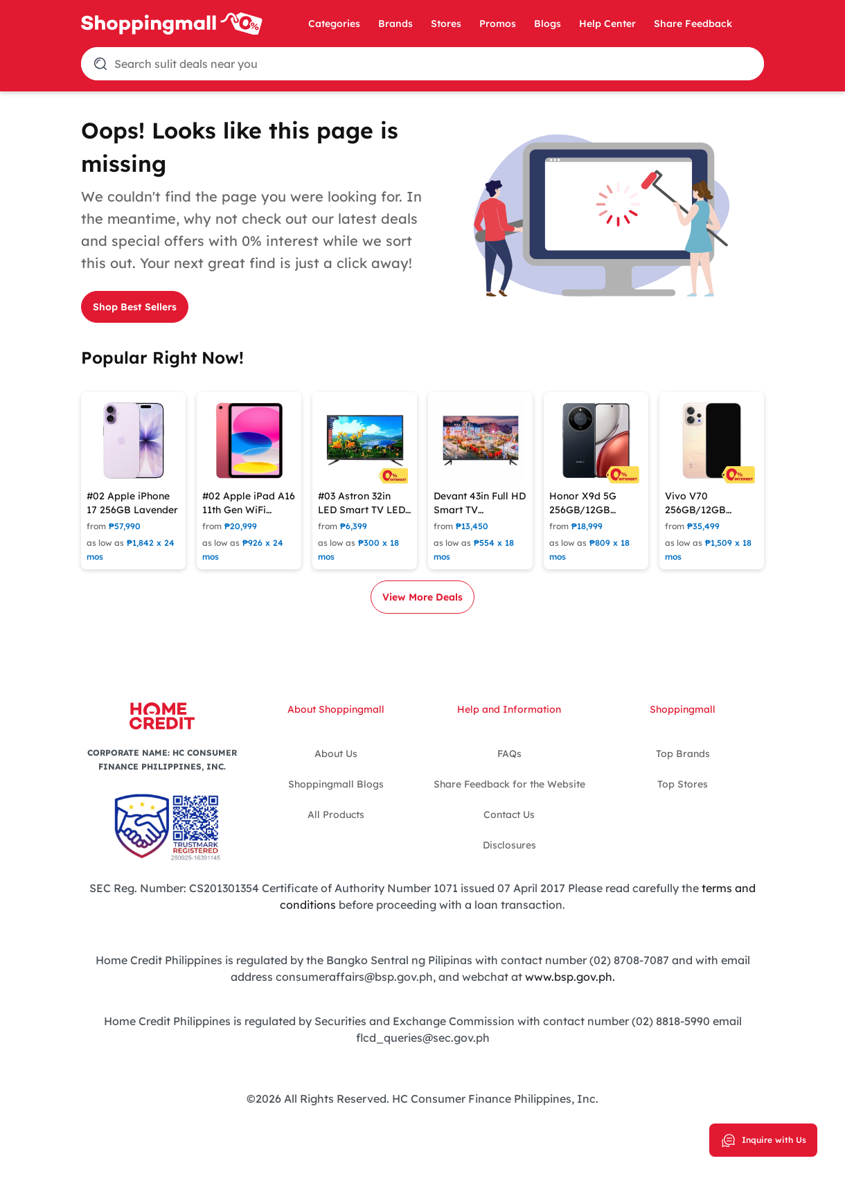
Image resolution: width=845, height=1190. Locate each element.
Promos (497, 23)
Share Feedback (693, 23)
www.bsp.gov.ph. (570, 977)
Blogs (547, 23)
